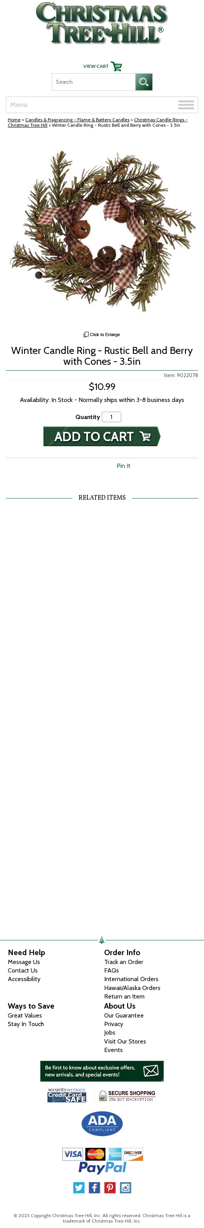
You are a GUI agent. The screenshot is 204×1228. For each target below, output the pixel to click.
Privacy (113, 1024)
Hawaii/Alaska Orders (132, 988)
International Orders (131, 979)
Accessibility (24, 979)
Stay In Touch (26, 1024)
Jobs (109, 1032)
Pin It (124, 465)
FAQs (111, 970)
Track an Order (123, 962)
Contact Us (23, 970)
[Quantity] (111, 417)
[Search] (93, 82)
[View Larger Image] (102, 232)
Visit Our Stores (125, 1041)
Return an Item (124, 996)
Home (14, 119)
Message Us (24, 962)
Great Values (25, 1015)
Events (113, 1050)
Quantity (87, 417)
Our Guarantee (124, 1015)
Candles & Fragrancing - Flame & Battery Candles (77, 119)
